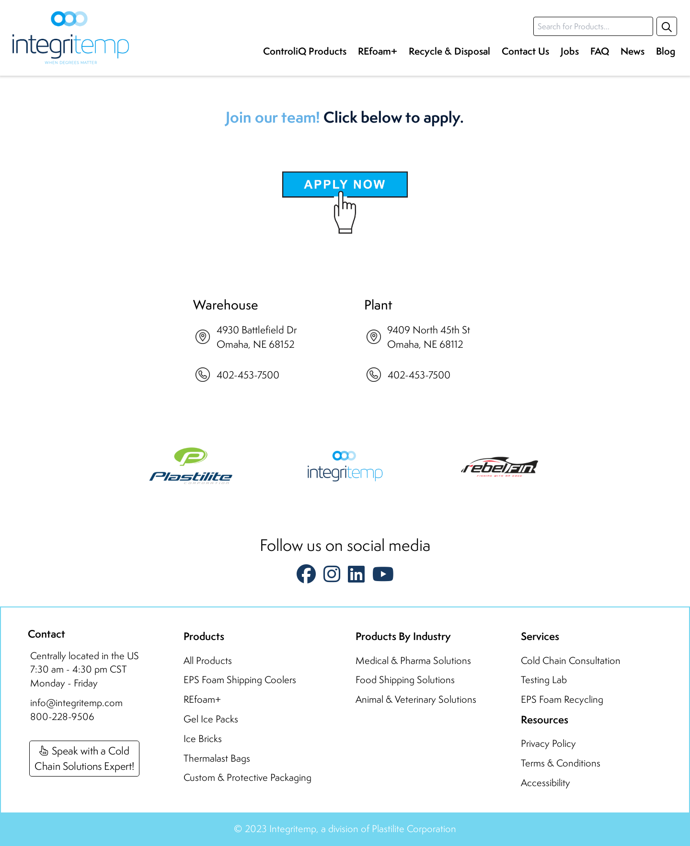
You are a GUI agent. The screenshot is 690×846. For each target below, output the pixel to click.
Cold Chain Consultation (571, 660)
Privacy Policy (548, 743)
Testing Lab (544, 679)
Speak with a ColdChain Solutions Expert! (84, 758)
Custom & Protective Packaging (247, 777)
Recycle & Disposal (449, 51)
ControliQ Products (304, 51)
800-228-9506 (62, 716)
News (632, 51)
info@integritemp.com (76, 702)
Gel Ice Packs (211, 718)
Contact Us (525, 51)
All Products (208, 660)
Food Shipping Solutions (405, 679)
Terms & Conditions (560, 762)
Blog (665, 51)
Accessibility (545, 782)
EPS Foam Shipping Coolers (240, 679)
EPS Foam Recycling (562, 699)
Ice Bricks (203, 738)
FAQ (599, 51)
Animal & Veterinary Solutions (416, 699)
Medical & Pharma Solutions (413, 660)
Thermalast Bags (217, 758)
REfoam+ (377, 51)
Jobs (570, 51)
